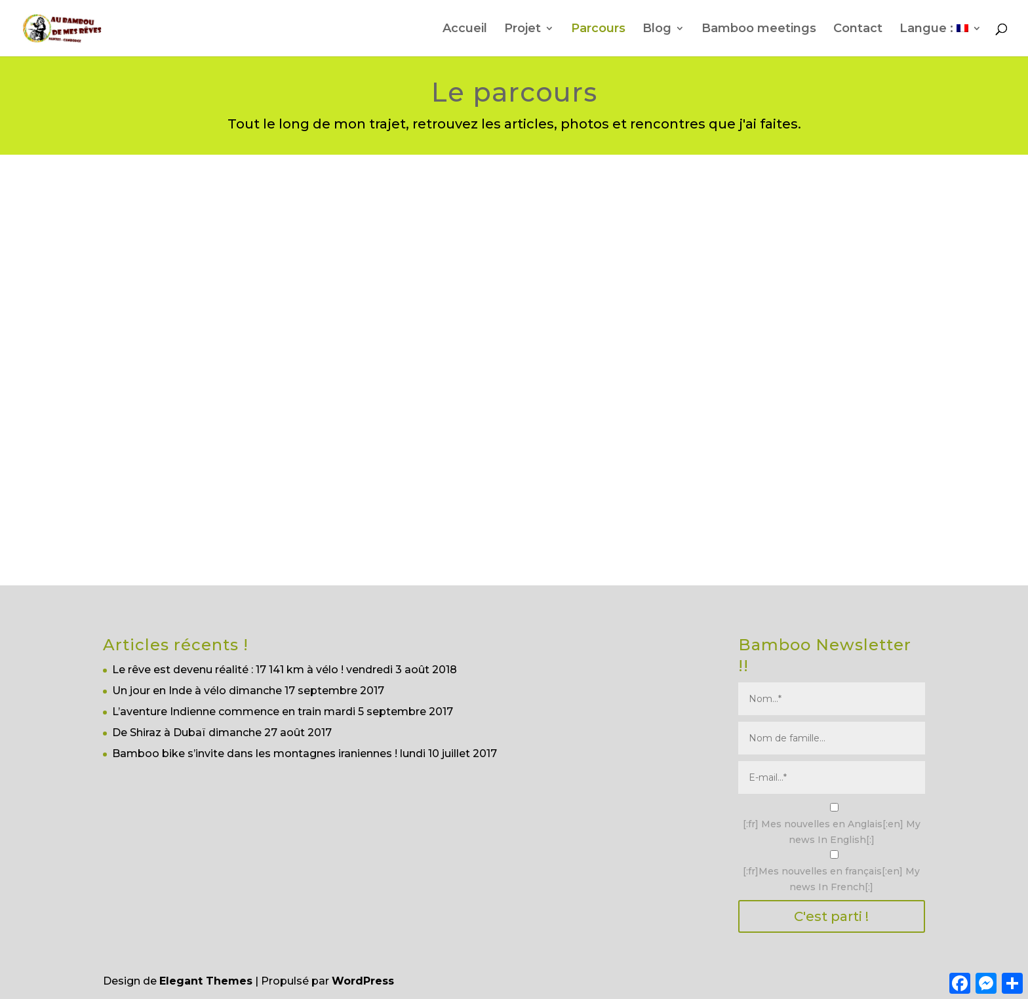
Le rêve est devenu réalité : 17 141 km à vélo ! (228, 669)
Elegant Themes (205, 981)
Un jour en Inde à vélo (169, 690)
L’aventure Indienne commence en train (216, 711)
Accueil (465, 29)
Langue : (934, 29)
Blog (656, 29)
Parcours (598, 29)
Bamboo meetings (759, 29)
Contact (857, 29)
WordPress (363, 981)
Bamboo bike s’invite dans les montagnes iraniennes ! (254, 753)
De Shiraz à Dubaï (159, 732)
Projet (522, 29)
